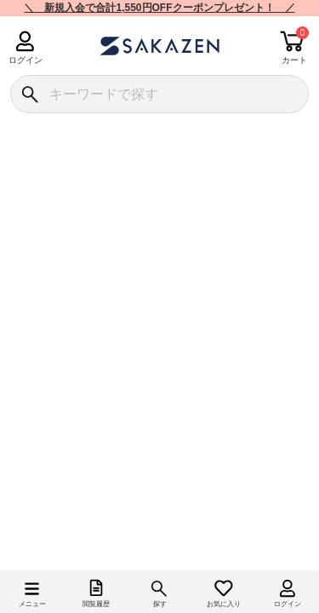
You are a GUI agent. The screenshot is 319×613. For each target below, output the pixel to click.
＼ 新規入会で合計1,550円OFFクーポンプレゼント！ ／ (159, 8)
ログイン (25, 60)
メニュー (32, 604)
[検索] (29, 94)
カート (294, 60)
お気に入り (224, 604)
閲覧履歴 (96, 604)
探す (160, 604)
